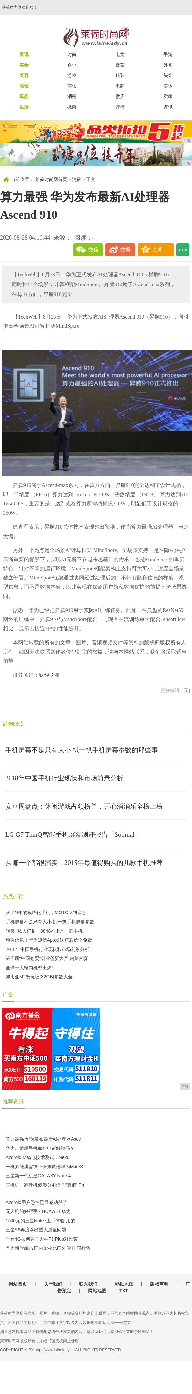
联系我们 (88, 1283)
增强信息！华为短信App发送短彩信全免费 (49, 940)
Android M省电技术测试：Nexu (38, 1157)
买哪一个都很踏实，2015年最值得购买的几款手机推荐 (84, 862)
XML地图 (123, 1283)
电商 (120, 85)
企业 (71, 65)
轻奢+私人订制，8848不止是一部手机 (44, 930)
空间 (157, 249)
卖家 (168, 96)
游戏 (71, 75)
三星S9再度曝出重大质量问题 (36, 1229)
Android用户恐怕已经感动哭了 (36, 1202)
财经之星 (49, 675)
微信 (93, 249)
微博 (125, 249)
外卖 (168, 65)
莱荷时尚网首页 (51, 179)
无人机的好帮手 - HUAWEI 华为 (38, 1211)
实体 (168, 85)
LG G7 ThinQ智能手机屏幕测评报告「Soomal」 (73, 834)
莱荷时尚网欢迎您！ (19, 7)
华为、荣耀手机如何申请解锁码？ (40, 1148)
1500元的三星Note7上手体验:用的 (40, 1220)
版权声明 (159, 1283)
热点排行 (13, 896)
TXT (123, 1290)
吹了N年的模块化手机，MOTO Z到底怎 (46, 912)
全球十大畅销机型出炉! (29, 967)
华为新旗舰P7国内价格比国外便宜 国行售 (48, 1248)
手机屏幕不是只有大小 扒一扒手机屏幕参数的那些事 (81, 750)
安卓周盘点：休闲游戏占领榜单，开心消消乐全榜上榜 (84, 806)
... (182, 249)
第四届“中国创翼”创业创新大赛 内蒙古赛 (47, 958)
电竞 (120, 54)
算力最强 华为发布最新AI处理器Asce (43, 1139)
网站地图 (97, 1290)
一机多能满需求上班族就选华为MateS (44, 1166)
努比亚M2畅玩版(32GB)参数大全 (39, 976)
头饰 (168, 75)
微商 (71, 106)
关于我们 (53, 1283)
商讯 (71, 85)
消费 (71, 96)
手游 (168, 54)
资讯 (168, 106)
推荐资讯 (13, 1101)
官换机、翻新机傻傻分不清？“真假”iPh (45, 1185)
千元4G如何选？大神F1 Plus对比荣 (42, 1239)
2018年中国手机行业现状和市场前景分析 (64, 778)
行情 (120, 106)
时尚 (71, 54)
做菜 (120, 65)
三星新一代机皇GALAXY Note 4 (38, 1175)
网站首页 (18, 1283)
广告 (8, 994)
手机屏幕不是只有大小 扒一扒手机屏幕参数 (50, 921)
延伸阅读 (13, 724)
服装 (120, 75)
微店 (120, 96)
